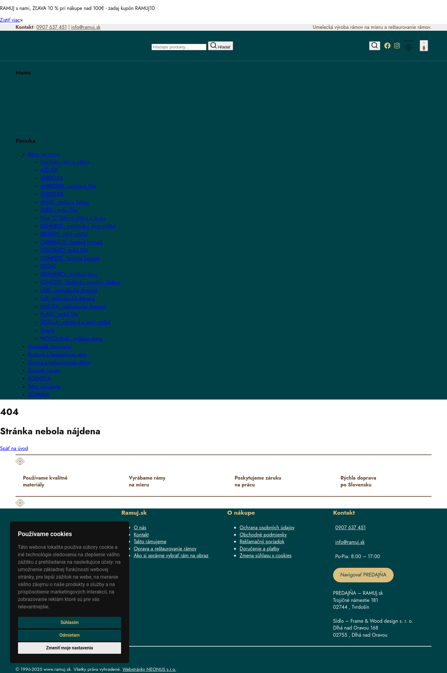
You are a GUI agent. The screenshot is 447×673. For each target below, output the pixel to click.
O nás (140, 527)
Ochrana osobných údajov (267, 527)
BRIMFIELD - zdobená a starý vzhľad (77, 226)
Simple (47, 330)
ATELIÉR (48, 170)
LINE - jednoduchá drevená (68, 290)
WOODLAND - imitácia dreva (71, 338)
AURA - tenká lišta (58, 210)
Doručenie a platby (259, 548)
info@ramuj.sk (86, 27)
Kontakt (141, 534)
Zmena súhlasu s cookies (265, 555)
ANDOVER (51, 194)
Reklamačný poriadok (262, 541)
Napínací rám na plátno (65, 161)
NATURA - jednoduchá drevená (73, 306)
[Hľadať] (374, 45)
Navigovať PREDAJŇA (363, 574)
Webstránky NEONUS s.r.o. (149, 669)
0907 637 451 (51, 27)
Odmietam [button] (69, 635)
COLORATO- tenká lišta (64, 250)
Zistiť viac (10, 20)
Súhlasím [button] (70, 622)
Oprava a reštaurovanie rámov (165, 548)
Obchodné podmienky (263, 534)
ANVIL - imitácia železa (64, 202)
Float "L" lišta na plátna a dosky (73, 218)
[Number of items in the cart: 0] (424, 45)
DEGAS (48, 266)
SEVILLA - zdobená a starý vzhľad (75, 322)
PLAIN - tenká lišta (59, 314)
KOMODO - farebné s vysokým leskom (80, 282)
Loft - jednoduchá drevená (67, 298)
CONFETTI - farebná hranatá (69, 258)
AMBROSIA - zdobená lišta (68, 186)
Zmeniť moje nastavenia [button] (69, 647)
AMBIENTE (51, 178)
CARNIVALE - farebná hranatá (71, 242)
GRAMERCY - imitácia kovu (68, 274)
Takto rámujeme (150, 541)
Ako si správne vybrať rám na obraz (171, 555)
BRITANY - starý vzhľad (64, 234)
